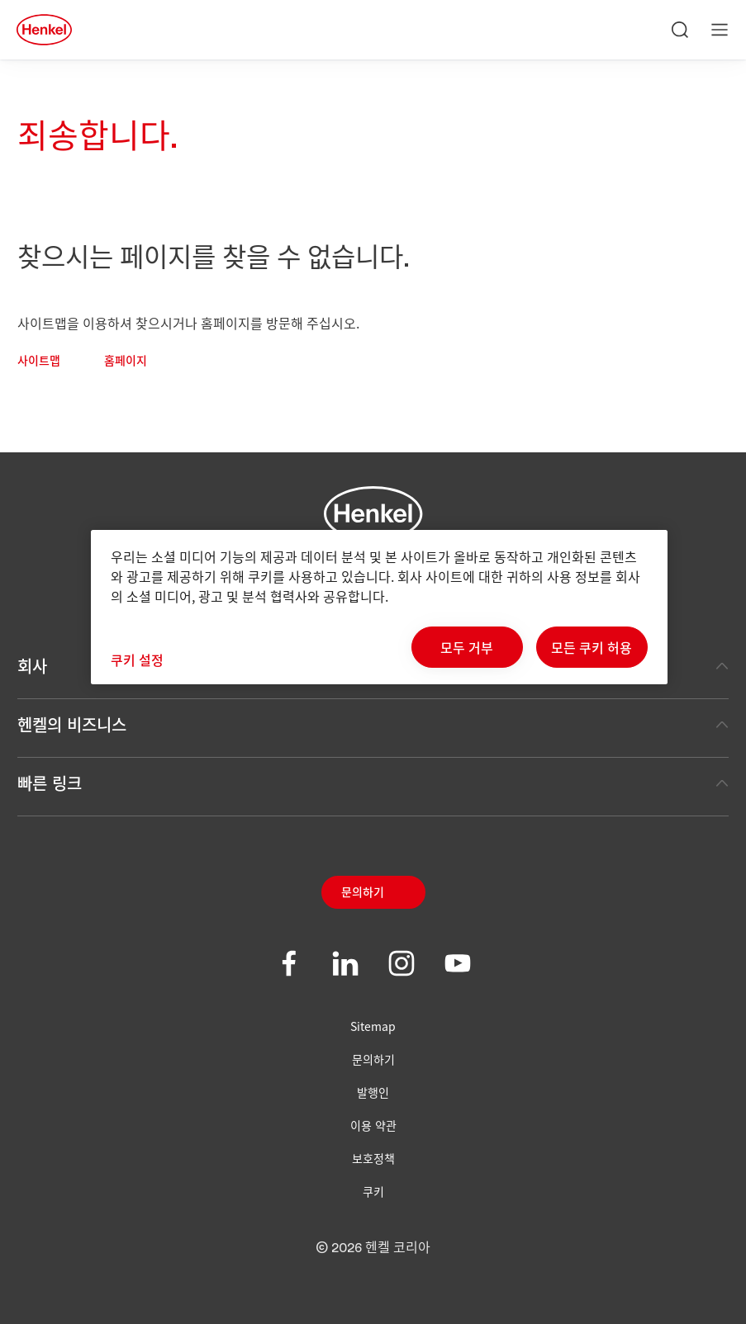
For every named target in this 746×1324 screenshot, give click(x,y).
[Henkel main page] (44, 29)
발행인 (373, 1092)
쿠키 (373, 1191)
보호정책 (373, 1158)
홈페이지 (125, 361)
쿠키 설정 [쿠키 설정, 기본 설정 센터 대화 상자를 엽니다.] (137, 659)
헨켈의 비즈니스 (373, 724)
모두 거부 (466, 647)
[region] (379, 607)
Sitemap (373, 1026)
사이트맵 (38, 361)
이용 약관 (373, 1125)
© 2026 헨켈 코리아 (373, 1248)
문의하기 (362, 893)
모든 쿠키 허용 (591, 647)
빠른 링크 (373, 783)
